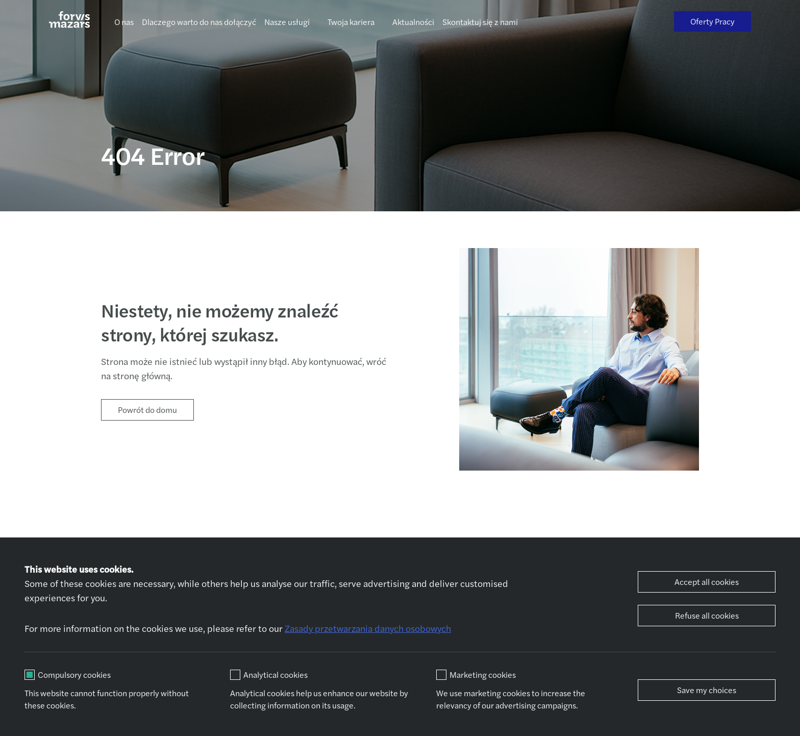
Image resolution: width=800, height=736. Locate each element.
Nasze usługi (287, 22)
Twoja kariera (351, 22)
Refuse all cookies (707, 615)
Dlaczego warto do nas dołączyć (199, 22)
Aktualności (413, 22)
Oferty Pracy (712, 21)
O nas (124, 22)
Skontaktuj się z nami (480, 22)
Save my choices (706, 690)
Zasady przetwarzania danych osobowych (368, 628)
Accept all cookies (706, 581)
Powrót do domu (147, 409)
